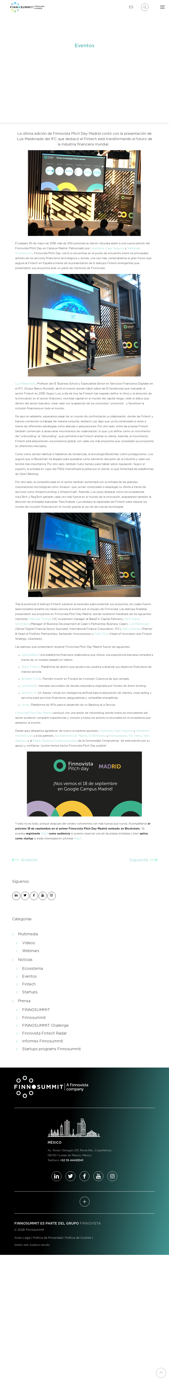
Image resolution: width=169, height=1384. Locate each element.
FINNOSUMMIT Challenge (45, 1026)
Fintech (29, 984)
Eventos (29, 976)
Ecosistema (32, 969)
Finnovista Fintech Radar (44, 1033)
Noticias (25, 960)
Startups (30, 992)
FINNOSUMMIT (36, 1010)
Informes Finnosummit (42, 1041)
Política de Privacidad (48, 1238)
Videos (28, 943)
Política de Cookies (78, 1238)
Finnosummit (34, 1018)
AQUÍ (44, 833)
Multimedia (28, 934)
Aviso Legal (22, 1238)
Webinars (30, 951)
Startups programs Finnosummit (51, 1049)
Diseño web (21, 1245)
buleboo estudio (40, 1245)
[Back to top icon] (161, 1373)
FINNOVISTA (90, 1223)
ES (131, 7)
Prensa (24, 1001)
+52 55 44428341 (71, 1160)
